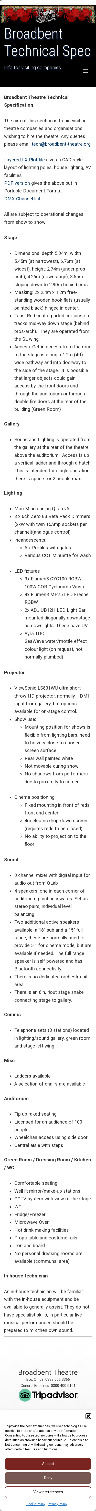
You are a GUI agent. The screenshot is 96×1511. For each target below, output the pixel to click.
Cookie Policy (35, 1504)
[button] (88, 1416)
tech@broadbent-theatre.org (61, 144)
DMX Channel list (22, 198)
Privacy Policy (57, 1504)
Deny (48, 1478)
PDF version (17, 183)
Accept (48, 1463)
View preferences (48, 1492)
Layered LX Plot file (24, 159)
